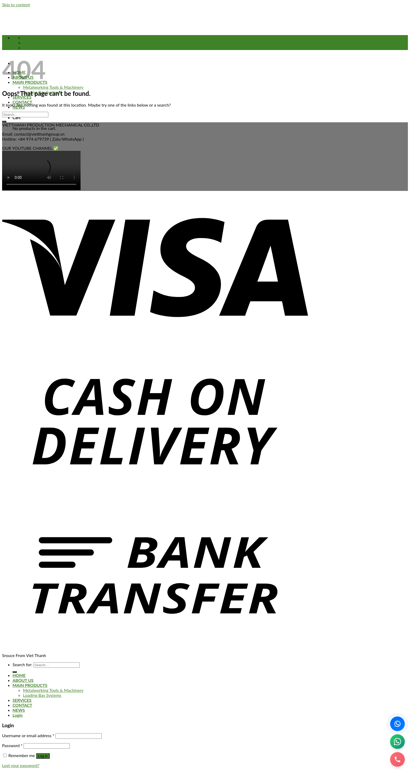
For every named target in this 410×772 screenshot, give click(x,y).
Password (12, 745)
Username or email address (28, 735)
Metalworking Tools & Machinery (53, 87)
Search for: (22, 664)
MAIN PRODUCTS (30, 685)
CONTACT (22, 102)
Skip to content (16, 4)
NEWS (19, 710)
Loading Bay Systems (42, 695)
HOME (19, 675)
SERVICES (22, 700)
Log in (43, 756)
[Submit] (4, 121)
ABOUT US (23, 680)
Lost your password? (20, 765)
